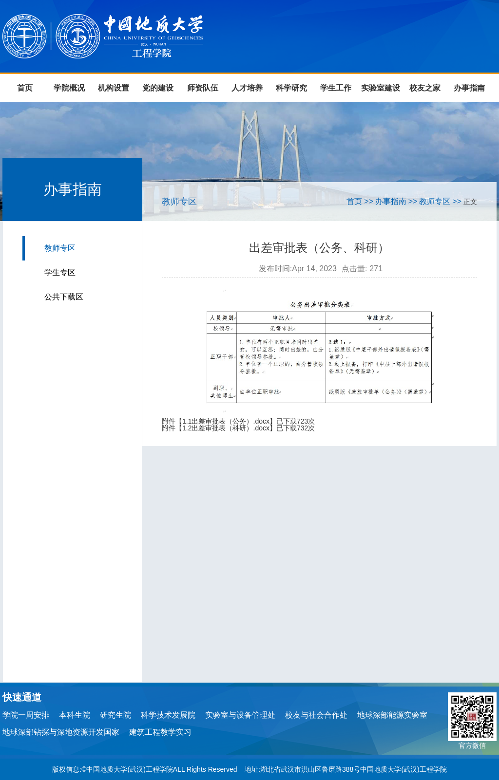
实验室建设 (380, 88)
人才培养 (247, 88)
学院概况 (69, 88)
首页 (25, 88)
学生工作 (335, 88)
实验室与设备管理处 (240, 715)
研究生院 (115, 715)
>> (368, 201)
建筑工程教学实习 (160, 732)
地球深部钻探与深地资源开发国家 (60, 732)
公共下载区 (63, 297)
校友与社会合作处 (316, 715)
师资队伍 (202, 88)
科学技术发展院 (168, 715)
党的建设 (157, 88)
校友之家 (425, 88)
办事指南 (469, 88)
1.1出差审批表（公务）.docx (225, 421)
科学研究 (291, 88)
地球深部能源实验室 (392, 715)
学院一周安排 (25, 715)
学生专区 (60, 272)
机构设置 (113, 88)
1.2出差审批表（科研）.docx (225, 428)
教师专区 (60, 248)
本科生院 (74, 715)
